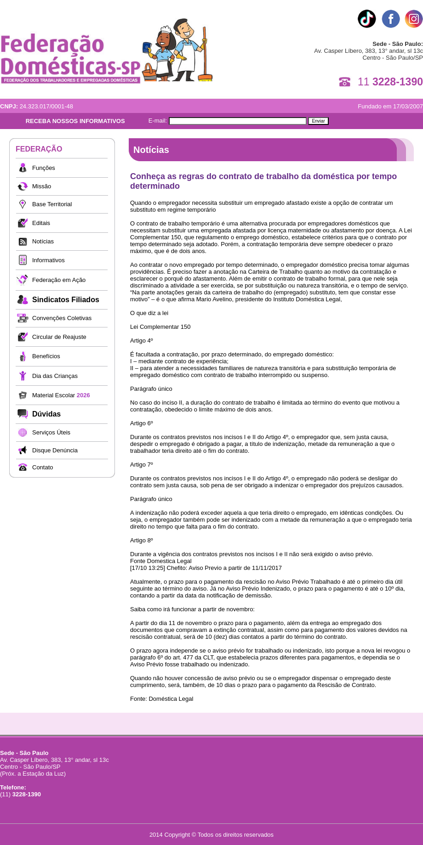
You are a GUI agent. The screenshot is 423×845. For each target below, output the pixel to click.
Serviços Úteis (51, 432)
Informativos (48, 260)
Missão (41, 186)
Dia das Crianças (55, 375)
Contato (42, 467)
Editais (41, 223)
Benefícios (46, 356)
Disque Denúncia (55, 450)
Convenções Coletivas (61, 318)
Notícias (43, 241)
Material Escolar (61, 395)
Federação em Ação (59, 279)
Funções (43, 167)
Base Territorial (52, 204)
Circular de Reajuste (59, 336)
